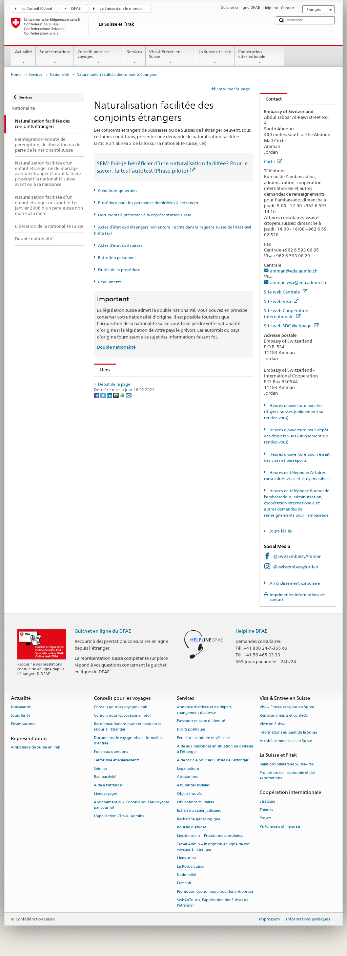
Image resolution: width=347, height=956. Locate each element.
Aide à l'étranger (108, 785)
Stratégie (267, 801)
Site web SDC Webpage (291, 325)
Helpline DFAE (251, 631)
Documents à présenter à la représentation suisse (144, 214)
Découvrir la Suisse (120, 471)
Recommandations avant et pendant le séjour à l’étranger (127, 727)
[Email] (128, 532)
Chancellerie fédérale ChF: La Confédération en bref (154, 502)
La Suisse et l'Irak (215, 57)
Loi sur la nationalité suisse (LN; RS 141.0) (143, 413)
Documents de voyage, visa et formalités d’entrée (128, 740)
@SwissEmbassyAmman (297, 556)
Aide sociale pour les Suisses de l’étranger (212, 760)
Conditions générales (117, 190)
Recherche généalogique (198, 819)
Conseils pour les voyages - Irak (120, 707)
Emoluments (110, 281)
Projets (265, 818)
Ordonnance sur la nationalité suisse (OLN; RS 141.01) (156, 424)
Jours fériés (280, 531)
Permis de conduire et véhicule (203, 738)
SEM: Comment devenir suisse (131, 382)
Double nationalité (116, 347)
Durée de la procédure (119, 269)
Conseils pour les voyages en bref (122, 716)
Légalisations (188, 768)
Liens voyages (105, 794)
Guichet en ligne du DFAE (103, 631)
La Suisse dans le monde (121, 8)
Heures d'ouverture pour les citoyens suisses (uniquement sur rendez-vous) (294, 411)
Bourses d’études (191, 827)
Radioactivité (105, 777)
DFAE (76, 8)
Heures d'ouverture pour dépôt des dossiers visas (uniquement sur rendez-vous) (296, 435)
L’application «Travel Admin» (119, 816)
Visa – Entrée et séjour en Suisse (287, 707)
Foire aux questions (111, 751)
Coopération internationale (259, 57)
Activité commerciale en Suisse (286, 741)
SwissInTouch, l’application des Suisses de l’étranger (212, 903)
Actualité (23, 57)
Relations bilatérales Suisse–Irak (287, 764)
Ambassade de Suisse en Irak (35, 747)
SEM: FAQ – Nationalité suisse (131, 393)
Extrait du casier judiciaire (199, 810)
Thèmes (266, 810)
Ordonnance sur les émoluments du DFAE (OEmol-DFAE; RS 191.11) (169, 434)
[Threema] (116, 532)
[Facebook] (97, 532)
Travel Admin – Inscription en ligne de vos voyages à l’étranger (213, 847)
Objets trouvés (189, 794)
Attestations (187, 777)
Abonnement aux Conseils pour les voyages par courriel (131, 805)
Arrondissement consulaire (294, 583)
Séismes (100, 768)
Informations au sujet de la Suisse (288, 732)
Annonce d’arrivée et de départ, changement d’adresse (204, 710)
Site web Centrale (285, 292)
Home (16, 74)
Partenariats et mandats (280, 827)
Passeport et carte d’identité (201, 721)
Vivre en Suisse (272, 724)
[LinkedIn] (110, 532)
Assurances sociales (193, 785)
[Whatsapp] (123, 532)
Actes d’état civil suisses (120, 245)
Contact (271, 99)
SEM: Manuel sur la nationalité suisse (138, 403)
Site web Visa (281, 301)
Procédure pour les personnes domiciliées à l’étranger (148, 202)
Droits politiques (191, 729)
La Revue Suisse (190, 866)
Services (134, 57)
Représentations (55, 57)
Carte (273, 161)
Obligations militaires (195, 802)
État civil (184, 883)
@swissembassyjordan (295, 566)
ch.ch (106, 481)
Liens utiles (186, 858)
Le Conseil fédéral (36, 8)
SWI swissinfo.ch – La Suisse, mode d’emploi (146, 492)
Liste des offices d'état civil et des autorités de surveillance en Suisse (169, 461)
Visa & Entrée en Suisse (170, 57)
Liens (102, 369)
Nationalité (59, 74)
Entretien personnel (117, 257)
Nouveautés (21, 707)
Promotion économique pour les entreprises (215, 892)
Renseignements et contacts (284, 716)
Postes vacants (23, 724)
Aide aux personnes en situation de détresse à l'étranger (215, 749)
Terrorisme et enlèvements (116, 760)
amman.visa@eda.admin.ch (298, 282)
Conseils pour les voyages (98, 57)
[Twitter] (103, 532)
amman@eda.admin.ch (294, 271)
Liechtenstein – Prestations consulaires (210, 836)
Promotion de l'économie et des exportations (287, 775)
